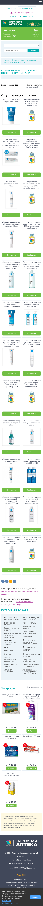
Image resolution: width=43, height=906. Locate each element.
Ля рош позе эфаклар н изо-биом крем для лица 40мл (32, 539)
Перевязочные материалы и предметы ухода (29, 642)
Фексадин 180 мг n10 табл (11, 696)
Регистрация (28, 16)
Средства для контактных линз (29, 632)
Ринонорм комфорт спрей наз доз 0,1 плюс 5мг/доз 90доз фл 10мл (31, 697)
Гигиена (7, 654)
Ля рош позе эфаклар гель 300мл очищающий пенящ (11, 304)
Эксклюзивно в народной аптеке (11, 618)
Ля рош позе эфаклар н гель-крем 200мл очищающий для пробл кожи (11, 540)
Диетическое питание (9, 624)
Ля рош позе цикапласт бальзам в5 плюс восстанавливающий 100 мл (11, 143)
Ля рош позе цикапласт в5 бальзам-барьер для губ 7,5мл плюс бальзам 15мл (31, 143)
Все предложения (34, 687)
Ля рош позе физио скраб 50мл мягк (11, 100)
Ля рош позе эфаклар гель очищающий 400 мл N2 (32, 304)
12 (14, 581)
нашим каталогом (9, 591)
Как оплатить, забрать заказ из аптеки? (21, 882)
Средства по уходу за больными (30, 665)
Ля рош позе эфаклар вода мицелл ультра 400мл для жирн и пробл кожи (32, 265)
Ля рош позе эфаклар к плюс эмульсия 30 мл (11, 461)
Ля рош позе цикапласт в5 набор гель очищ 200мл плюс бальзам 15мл (31, 184)
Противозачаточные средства (31, 655)
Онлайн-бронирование (23, 12)
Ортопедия (27, 637)
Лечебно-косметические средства (10, 642)
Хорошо (35, 897)
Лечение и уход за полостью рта (30, 618)
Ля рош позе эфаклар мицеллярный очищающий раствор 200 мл (11, 500)
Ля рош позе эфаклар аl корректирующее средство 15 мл (11, 224)
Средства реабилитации (28, 660)
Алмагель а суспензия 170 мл (11, 774)
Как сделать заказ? (21, 880)
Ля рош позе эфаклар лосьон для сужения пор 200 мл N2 (32, 461)
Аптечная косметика (8, 671)
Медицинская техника (28, 627)
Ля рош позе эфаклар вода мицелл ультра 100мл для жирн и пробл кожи (32, 224)
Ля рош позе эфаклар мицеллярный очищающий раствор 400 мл (32, 500)
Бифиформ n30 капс (31, 736)
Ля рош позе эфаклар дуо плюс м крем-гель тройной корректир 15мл (11, 383)
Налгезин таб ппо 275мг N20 (11, 737)
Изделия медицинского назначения (10, 659)
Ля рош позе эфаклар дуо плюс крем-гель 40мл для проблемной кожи (11, 343)
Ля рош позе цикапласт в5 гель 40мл (11, 184)
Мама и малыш (29, 623)
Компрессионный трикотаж (11, 629)
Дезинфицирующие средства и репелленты (12, 635)
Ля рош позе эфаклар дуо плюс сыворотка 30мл (11, 423)
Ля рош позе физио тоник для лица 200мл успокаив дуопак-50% (32, 102)
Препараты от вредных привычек (28, 649)
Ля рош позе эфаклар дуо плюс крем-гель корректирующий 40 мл (32, 343)
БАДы (6, 647)
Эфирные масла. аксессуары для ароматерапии (29, 671)
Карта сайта (21, 888)
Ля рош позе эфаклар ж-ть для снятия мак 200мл (32, 423)
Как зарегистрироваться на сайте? (21, 885)
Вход (14, 16)
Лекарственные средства (10, 665)
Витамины (8, 651)
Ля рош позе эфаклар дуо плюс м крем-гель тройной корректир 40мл (32, 383)
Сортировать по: (33, 86)
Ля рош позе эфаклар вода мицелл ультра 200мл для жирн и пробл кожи (11, 265)
